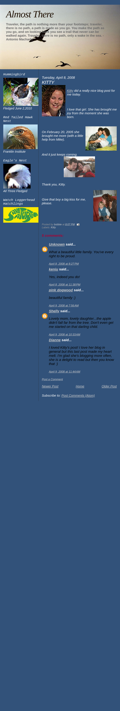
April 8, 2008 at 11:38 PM (64, 284)
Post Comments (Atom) (78, 395)
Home (80, 386)
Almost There (29, 14)
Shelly (54, 311)
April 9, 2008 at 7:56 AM (64, 305)
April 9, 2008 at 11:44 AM (64, 371)
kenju (53, 269)
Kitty (70, 90)
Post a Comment (52, 379)
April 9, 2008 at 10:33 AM (64, 334)
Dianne (55, 340)
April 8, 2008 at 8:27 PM (64, 263)
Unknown (57, 244)
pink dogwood (61, 290)
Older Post (109, 386)
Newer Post (50, 386)
